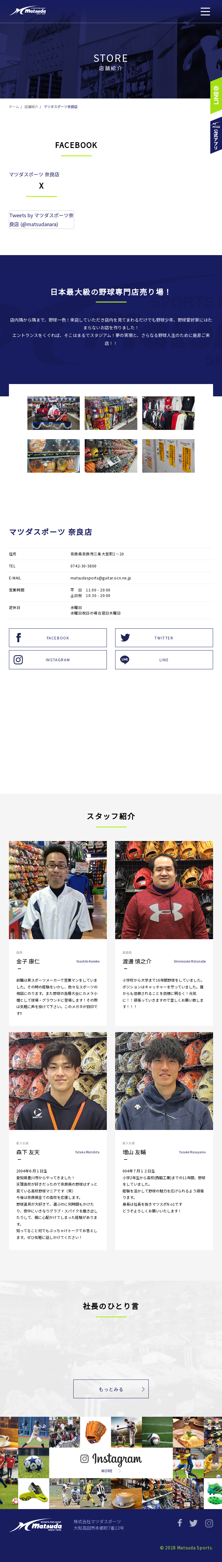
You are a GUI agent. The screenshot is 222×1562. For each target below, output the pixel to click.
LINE (164, 659)
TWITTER (164, 637)
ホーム (14, 106)
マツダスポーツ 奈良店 (34, 174)
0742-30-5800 (84, 565)
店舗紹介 (31, 106)
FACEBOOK (58, 637)
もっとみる (111, 1389)
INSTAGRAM (58, 659)
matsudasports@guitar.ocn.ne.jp (101, 577)
